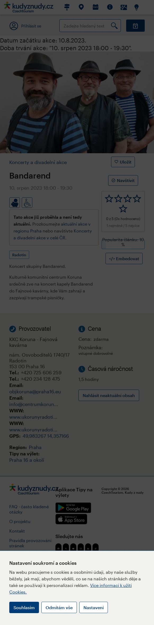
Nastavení (93, 607)
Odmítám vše (59, 607)
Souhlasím (24, 607)
